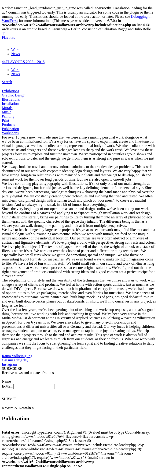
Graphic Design (14, 95)
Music (6, 112)
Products (8, 125)
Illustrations (11, 99)
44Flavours (8, 35)
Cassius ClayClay (15, 360)
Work (15, 50)
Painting (8, 116)
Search (7, 82)
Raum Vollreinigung (17, 356)
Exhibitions (10, 91)
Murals (7, 108)
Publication (10, 129)
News (15, 54)
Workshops (10, 133)
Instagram (9, 364)
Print (5, 120)
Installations (11, 104)
